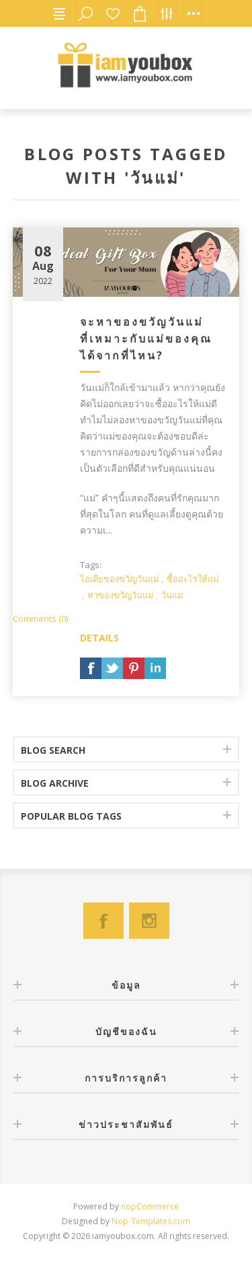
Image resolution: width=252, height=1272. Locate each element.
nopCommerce (150, 1206)
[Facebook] (103, 921)
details (99, 637)
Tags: (90, 565)
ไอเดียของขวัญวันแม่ (119, 579)
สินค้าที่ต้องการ (112, 13)
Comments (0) (40, 618)
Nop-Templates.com (151, 1221)
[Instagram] (149, 921)
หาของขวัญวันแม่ (120, 595)
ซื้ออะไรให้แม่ (193, 579)
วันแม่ (172, 595)
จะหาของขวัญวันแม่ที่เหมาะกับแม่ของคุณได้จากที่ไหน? (146, 338)
